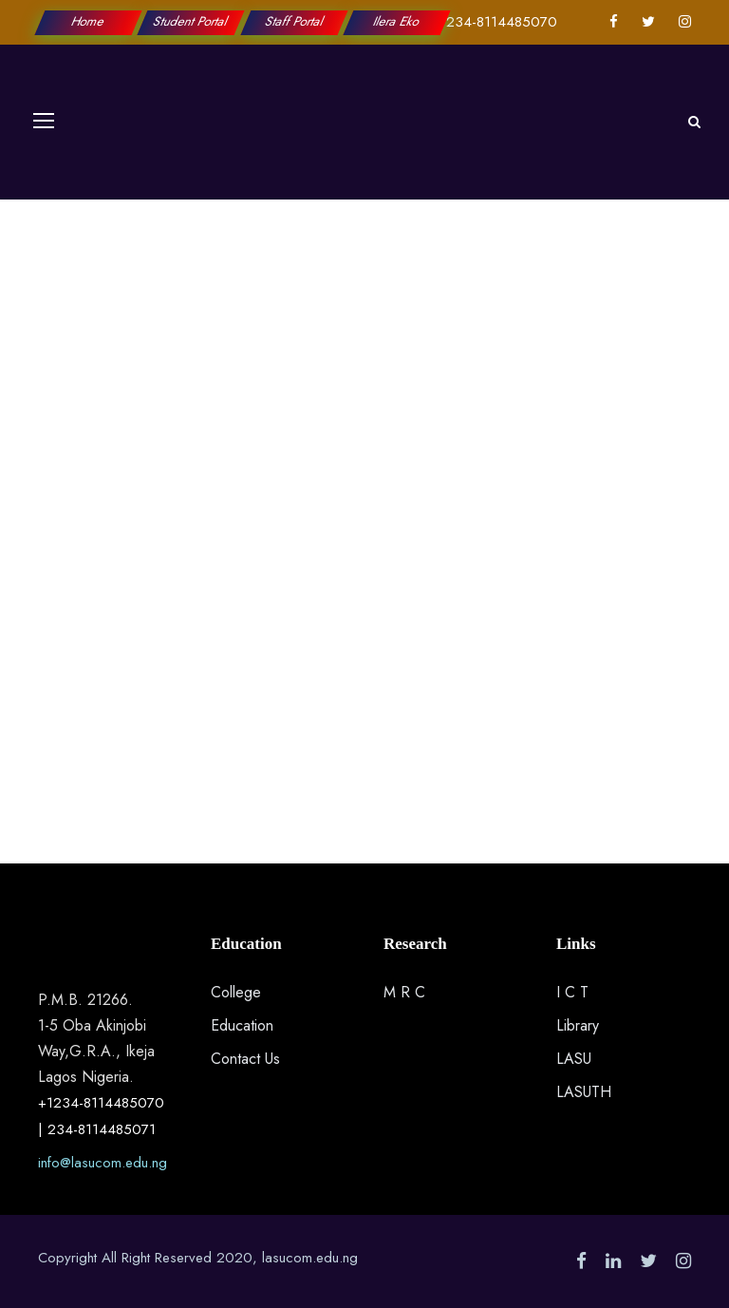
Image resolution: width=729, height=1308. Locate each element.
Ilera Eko (396, 21)
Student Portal (192, 21)
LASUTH (583, 1092)
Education (242, 1025)
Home (88, 21)
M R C (404, 992)
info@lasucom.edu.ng (102, 1162)
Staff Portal (294, 21)
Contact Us (245, 1059)
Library (577, 1025)
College (236, 992)
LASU (573, 1059)
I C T (572, 992)
